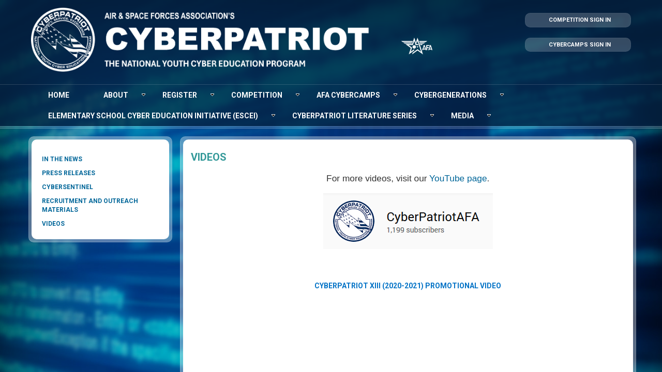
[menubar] (331, 105)
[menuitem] (58, 95)
